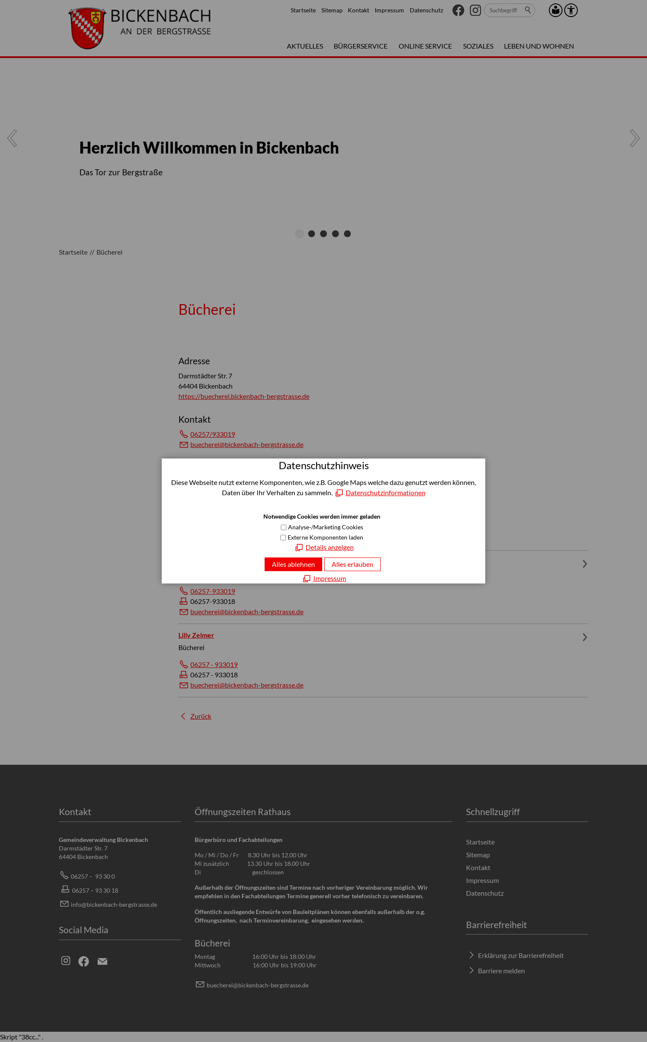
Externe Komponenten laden (325, 537)
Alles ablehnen (293, 564)
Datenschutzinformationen (386, 492)
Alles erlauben (352, 564)
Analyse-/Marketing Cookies (325, 527)
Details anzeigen (330, 547)
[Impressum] (323, 578)
